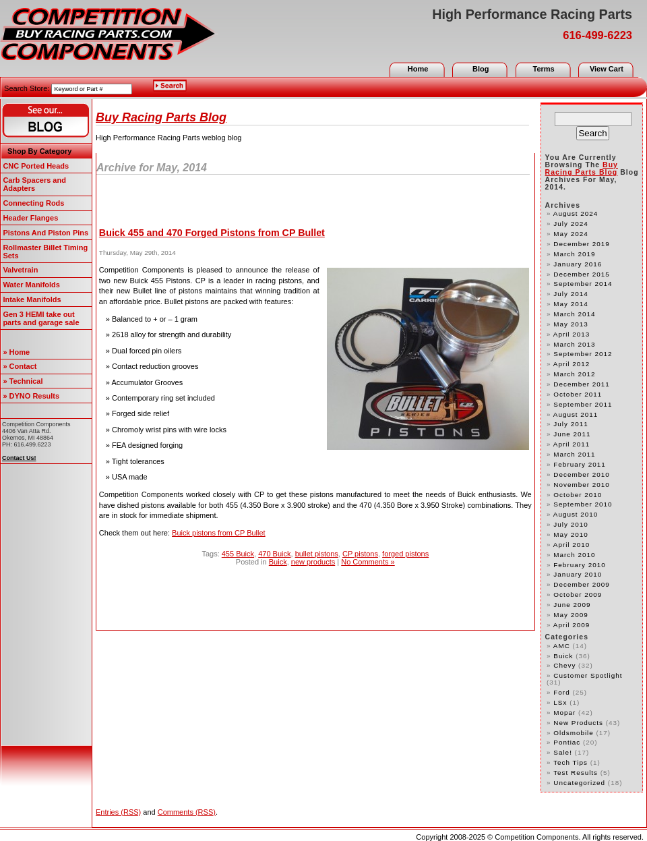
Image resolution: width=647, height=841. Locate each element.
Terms (543, 69)
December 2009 (581, 584)
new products (313, 562)
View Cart (606, 69)
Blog (480, 69)
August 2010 (575, 514)
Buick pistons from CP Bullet (219, 533)
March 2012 (574, 374)
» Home (16, 352)
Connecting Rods (33, 203)
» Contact (19, 366)
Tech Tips (570, 762)
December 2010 (581, 474)
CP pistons (360, 554)
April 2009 (571, 625)
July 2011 (570, 424)
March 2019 (574, 254)
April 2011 (571, 444)
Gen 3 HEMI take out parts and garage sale (41, 318)
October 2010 (577, 494)
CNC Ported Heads (36, 166)
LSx (560, 702)
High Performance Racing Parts (532, 14)
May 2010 (570, 534)
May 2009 (570, 614)
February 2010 (579, 565)
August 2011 (575, 414)
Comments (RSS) (187, 812)
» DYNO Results (31, 396)
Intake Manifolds (32, 299)
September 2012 (582, 353)
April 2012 (571, 364)
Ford (561, 692)
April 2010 (571, 544)
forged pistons (405, 554)
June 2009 (571, 604)
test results (575, 772)
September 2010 (582, 504)
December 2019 (581, 244)
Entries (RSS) (118, 812)
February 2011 (579, 464)
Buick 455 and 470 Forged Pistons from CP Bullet (212, 232)
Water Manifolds (31, 285)
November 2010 (581, 484)
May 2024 (570, 233)
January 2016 (577, 264)
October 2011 (577, 394)
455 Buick (238, 554)
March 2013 (574, 344)
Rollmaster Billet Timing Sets (45, 251)
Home (418, 69)
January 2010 (577, 574)
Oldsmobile (573, 732)
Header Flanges (30, 218)
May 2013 (570, 324)
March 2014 (574, 314)
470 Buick (274, 554)
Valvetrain (20, 270)
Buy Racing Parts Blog (161, 117)
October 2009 (577, 594)
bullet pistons (316, 554)
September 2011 (582, 404)
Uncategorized (579, 782)
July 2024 (570, 223)
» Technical (22, 381)
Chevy (564, 665)
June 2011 (571, 434)
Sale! (562, 752)
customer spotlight (587, 675)
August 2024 (575, 213)
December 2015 (581, 274)
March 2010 (574, 554)
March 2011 (574, 454)
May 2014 (570, 304)
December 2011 (581, 384)
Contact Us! (19, 458)
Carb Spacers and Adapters (34, 184)
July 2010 (570, 524)
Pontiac (566, 742)
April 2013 (571, 334)
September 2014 (582, 283)
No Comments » (367, 562)
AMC (561, 645)
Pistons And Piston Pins (45, 233)
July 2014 (570, 293)
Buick (278, 562)
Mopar (564, 712)
